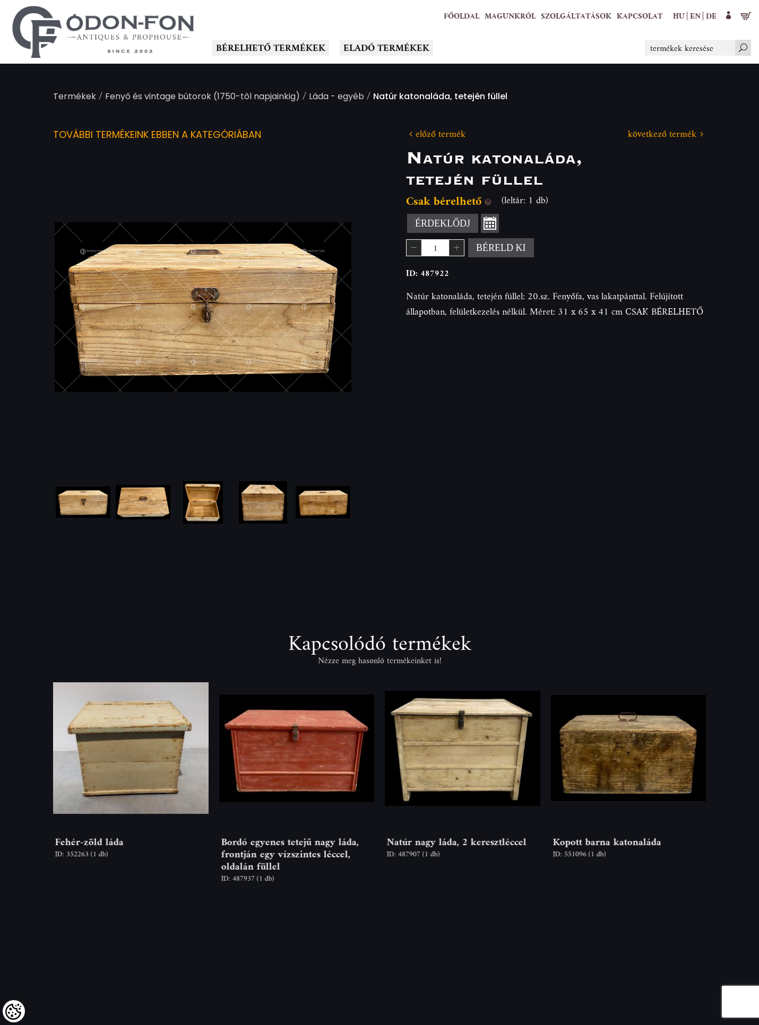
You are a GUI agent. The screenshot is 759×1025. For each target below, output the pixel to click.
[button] (510, 16)
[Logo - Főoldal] (103, 32)
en (695, 16)
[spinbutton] (435, 248)
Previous (79, 307)
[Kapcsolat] (639, 16)
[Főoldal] (461, 16)
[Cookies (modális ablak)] (14, 1011)
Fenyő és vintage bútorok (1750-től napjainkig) (202, 97)
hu (679, 16)
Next (326, 307)
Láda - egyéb (336, 97)
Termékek (74, 97)
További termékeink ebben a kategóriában (157, 135)
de (711, 16)
